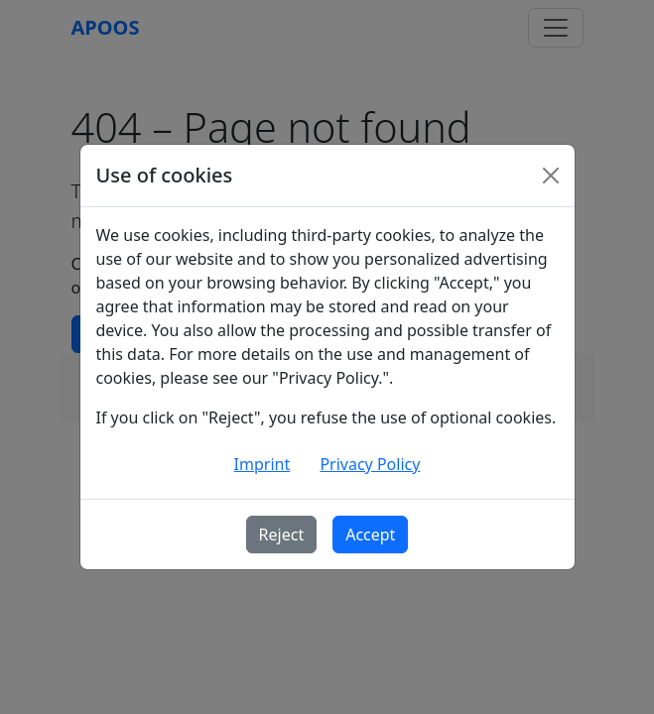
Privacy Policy (370, 464)
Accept (370, 534)
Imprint (262, 464)
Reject (282, 534)
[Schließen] (551, 175)
